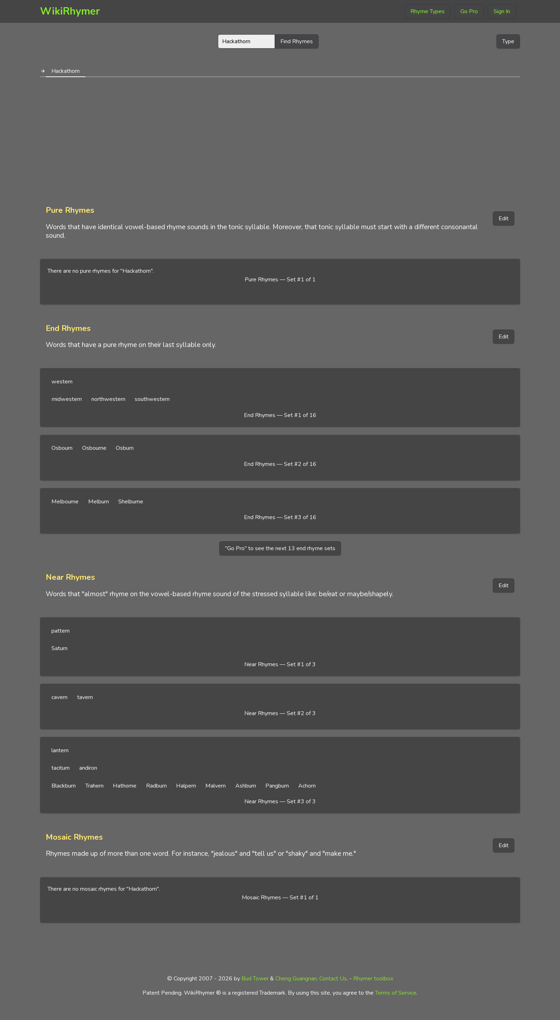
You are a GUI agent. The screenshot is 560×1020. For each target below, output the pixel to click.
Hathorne (124, 786)
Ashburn (245, 786)
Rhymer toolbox (373, 979)
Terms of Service (395, 993)
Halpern (186, 786)
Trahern (94, 786)
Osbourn (61, 448)
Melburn (98, 502)
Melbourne (65, 502)
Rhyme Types (427, 11)
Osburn (125, 448)
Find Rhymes (296, 41)
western (61, 382)
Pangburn (277, 786)
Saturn (59, 648)
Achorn (307, 786)
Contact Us (333, 979)
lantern (60, 750)
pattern (60, 631)
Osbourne (94, 448)
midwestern (66, 399)
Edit (504, 218)
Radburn (156, 786)
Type (508, 41)
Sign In (502, 11)
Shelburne (130, 502)
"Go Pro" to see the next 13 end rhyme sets (280, 548)
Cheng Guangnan (296, 979)
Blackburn (63, 786)
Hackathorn (65, 71)
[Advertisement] (280, 139)
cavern (59, 697)
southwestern (152, 399)
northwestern (108, 399)
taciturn (60, 768)
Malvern (215, 786)
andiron (88, 768)
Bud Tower (255, 979)
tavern (85, 697)
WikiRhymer (70, 11)
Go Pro (469, 11)
